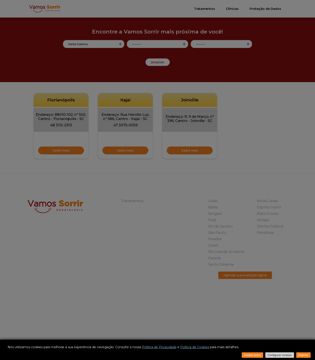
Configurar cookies (280, 355)
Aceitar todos (252, 355)
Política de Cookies (194, 347)
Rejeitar (303, 355)
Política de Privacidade (159, 347)
